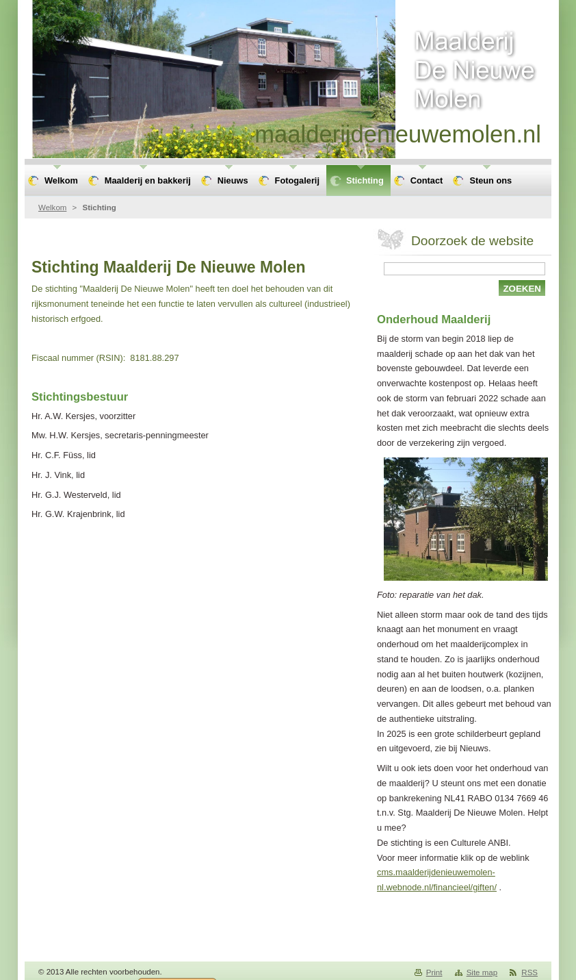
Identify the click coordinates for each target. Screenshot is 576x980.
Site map (482, 972)
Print (434, 972)
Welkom (52, 207)
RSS (529, 972)
